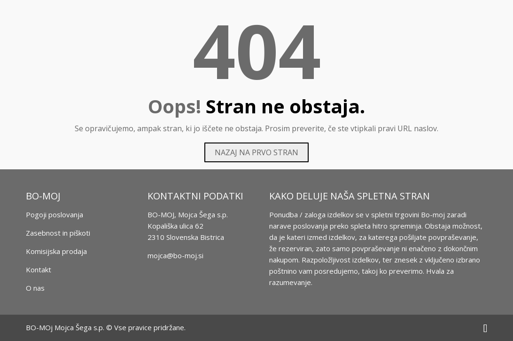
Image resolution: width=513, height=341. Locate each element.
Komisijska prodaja (56, 251)
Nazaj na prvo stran (256, 152)
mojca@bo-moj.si (175, 255)
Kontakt (38, 269)
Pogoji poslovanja (54, 214)
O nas (35, 288)
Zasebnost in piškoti (58, 233)
